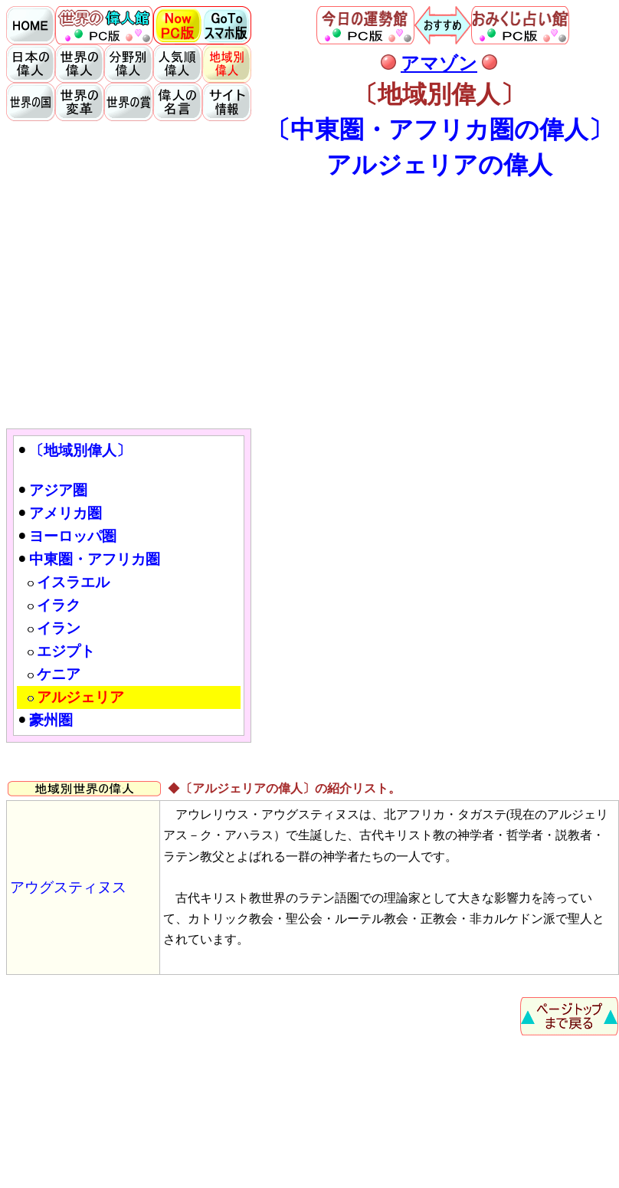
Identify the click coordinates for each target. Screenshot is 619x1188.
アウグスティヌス (68, 887)
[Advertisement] (312, 303)
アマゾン (439, 64)
